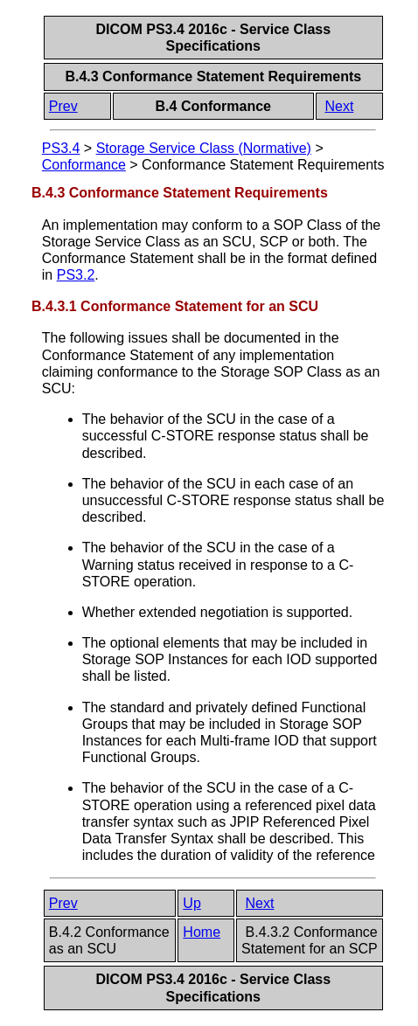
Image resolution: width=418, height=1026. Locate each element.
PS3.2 (76, 274)
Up (191, 903)
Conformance (84, 164)
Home (201, 932)
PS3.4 (61, 148)
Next (338, 106)
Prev (63, 106)
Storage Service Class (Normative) (203, 148)
